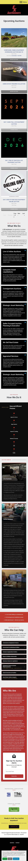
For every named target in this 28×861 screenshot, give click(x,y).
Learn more (16, 858)
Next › (19, 214)
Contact (17, 842)
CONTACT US (14, 826)
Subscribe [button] (14, 776)
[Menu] (20, 2)
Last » (23, 214)
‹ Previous (10, 214)
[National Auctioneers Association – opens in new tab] (9, 794)
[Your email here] (14, 771)
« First (4, 214)
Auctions (12, 842)
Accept (4, 858)
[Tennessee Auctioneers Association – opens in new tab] (18, 794)
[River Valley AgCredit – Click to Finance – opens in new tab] (14, 809)
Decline (10, 858)
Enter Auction (14, 59)
